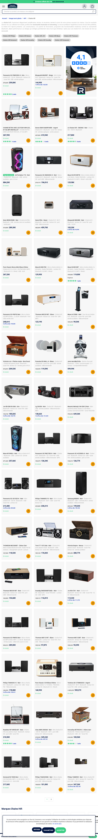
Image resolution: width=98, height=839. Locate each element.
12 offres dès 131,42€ (41, 418)
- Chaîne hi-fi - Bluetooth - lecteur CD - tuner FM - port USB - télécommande (16, 595)
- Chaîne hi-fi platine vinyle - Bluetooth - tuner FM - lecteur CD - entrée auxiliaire (79, 550)
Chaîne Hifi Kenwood (10, 42)
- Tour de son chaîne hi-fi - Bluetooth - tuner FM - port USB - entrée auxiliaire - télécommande (81, 318)
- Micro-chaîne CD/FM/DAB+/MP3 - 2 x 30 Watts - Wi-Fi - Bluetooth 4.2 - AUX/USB (16, 781)
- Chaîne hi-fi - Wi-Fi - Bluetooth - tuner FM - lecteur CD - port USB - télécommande (48, 224)
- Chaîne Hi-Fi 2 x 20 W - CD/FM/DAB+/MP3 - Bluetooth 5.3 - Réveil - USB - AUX (16, 271)
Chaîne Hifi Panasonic (62, 42)
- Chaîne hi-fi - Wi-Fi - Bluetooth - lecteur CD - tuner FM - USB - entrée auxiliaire (81, 687)
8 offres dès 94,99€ (73, 231)
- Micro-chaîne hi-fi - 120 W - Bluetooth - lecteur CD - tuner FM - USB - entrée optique (16, 79)
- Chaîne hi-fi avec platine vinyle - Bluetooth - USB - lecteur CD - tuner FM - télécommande (47, 550)
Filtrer (93, 836)
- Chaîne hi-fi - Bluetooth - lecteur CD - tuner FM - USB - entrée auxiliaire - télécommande (81, 642)
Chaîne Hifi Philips (9, 38)
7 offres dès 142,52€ (41, 87)
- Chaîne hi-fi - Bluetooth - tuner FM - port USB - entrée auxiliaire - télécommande (48, 365)
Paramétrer (48, 830)
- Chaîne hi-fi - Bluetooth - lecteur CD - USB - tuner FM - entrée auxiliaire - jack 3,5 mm (81, 458)
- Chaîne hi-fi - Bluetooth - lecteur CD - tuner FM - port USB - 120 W (80, 224)
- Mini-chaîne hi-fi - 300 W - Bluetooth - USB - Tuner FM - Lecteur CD (15, 503)
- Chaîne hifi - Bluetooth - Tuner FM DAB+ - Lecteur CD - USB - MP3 (48, 595)
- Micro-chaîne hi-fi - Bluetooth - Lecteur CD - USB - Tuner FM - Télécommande (16, 687)
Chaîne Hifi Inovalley (27, 42)
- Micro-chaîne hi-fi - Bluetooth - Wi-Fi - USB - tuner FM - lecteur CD (48, 503)
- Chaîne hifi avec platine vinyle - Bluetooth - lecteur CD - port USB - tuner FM (16, 734)
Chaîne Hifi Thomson (71, 38)
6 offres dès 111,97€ (74, 602)
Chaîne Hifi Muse (54, 38)
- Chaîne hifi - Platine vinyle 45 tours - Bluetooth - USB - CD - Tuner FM (80, 734)
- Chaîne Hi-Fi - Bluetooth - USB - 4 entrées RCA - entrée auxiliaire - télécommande (80, 503)
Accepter (66, 830)
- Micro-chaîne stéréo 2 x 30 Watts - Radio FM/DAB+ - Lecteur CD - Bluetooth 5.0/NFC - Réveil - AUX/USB (81, 179)
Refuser (30, 830)
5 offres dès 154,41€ (9, 694)
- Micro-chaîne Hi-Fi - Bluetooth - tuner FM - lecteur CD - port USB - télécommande (48, 179)
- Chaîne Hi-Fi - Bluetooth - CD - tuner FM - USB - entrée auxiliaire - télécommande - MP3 (48, 458)
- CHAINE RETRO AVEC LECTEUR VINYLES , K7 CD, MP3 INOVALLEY (16, 134)
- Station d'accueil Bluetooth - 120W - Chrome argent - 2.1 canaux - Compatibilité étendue (80, 365)
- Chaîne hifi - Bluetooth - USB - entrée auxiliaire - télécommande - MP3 (48, 411)
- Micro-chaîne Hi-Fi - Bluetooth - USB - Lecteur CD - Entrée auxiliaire (16, 458)
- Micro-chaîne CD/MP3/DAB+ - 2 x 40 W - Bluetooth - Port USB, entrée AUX (16, 318)
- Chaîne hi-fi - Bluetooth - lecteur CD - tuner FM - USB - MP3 (48, 318)
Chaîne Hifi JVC (40, 38)
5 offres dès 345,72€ (41, 741)
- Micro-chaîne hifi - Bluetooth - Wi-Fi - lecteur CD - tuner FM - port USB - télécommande (81, 781)
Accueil (4, 18)
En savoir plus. (57, 824)
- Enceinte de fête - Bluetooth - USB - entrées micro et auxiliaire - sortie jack (16, 224)
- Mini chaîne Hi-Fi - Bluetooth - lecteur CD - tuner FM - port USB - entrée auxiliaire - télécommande (49, 79)
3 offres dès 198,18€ (74, 510)
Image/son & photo (15, 18)
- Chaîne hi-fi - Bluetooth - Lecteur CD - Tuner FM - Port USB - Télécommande (49, 642)
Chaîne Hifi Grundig (44, 42)
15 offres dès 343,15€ (74, 788)
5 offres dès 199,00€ (9, 326)
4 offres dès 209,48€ (9, 510)
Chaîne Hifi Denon (25, 38)
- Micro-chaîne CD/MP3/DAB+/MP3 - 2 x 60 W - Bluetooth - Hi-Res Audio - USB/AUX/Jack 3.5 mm (16, 642)
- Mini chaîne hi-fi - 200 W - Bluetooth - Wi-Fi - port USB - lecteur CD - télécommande (49, 734)
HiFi (25, 18)
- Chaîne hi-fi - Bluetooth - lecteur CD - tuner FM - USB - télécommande (15, 411)
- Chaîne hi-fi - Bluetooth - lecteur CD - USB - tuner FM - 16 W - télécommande (81, 595)
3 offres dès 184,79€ (9, 418)
